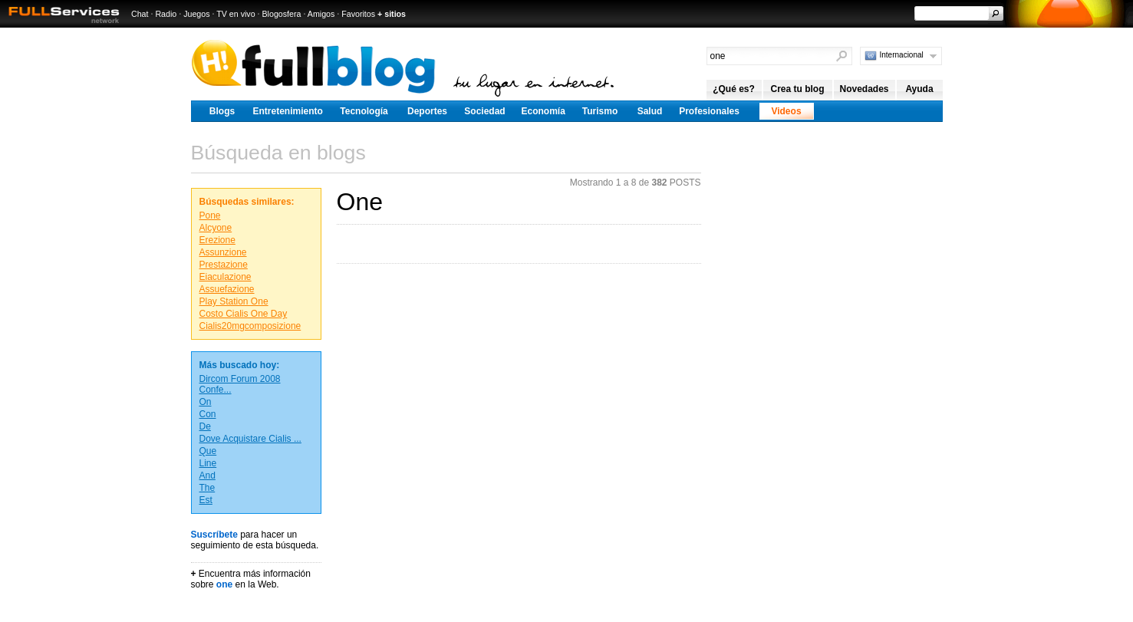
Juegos (196, 13)
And (207, 475)
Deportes (427, 111)
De (205, 426)
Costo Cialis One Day (243, 313)
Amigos (321, 13)
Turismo (600, 111)
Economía (543, 111)
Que (208, 451)
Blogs (222, 111)
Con (207, 414)
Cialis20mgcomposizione (250, 326)
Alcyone (215, 227)
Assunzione (223, 252)
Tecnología (363, 111)
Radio (165, 13)
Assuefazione (227, 289)
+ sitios (391, 13)
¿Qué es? (734, 89)
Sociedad (484, 111)
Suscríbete (214, 534)
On (205, 402)
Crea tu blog (797, 89)
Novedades (863, 89)
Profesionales (709, 111)
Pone (210, 215)
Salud (650, 111)
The (207, 487)
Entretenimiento (288, 111)
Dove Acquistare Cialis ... (250, 438)
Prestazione (223, 264)
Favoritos (358, 13)
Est (205, 500)
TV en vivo (235, 13)
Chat (140, 13)
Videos (786, 111)
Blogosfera (281, 13)
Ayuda (919, 89)
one (224, 584)
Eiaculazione (225, 277)
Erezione (217, 240)
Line (208, 463)
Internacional (902, 55)
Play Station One (233, 301)
